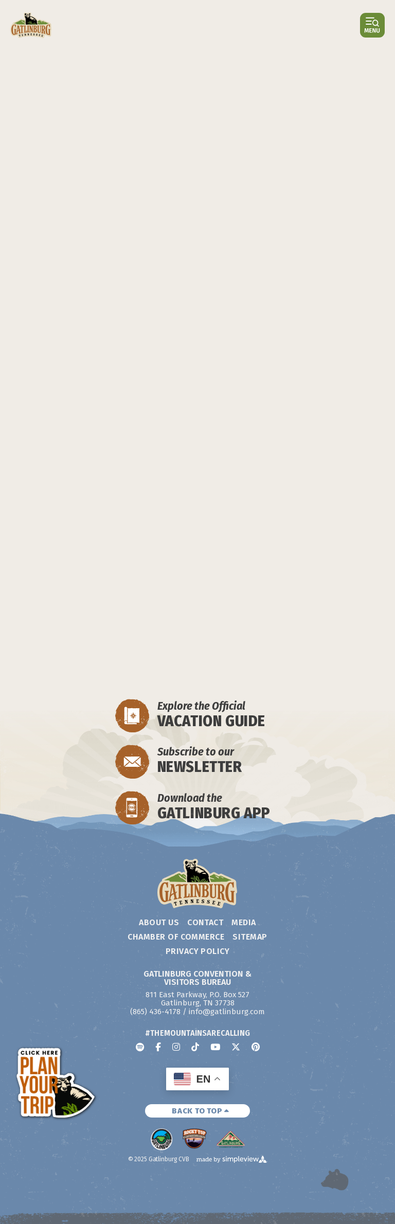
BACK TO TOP (200, 1110)
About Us (159, 922)
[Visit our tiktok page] (195, 1046)
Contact (205, 922)
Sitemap (249, 937)
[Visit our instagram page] (176, 1046)
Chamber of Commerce (176, 937)
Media (243, 922)
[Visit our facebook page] (158, 1046)
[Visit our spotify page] (140, 1046)
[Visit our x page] (235, 1046)
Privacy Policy (198, 951)
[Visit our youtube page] (215, 1046)
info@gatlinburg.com (227, 1011)
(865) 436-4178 (155, 1011)
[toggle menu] (372, 25)
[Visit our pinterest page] (256, 1046)
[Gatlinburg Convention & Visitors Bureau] (31, 25)
